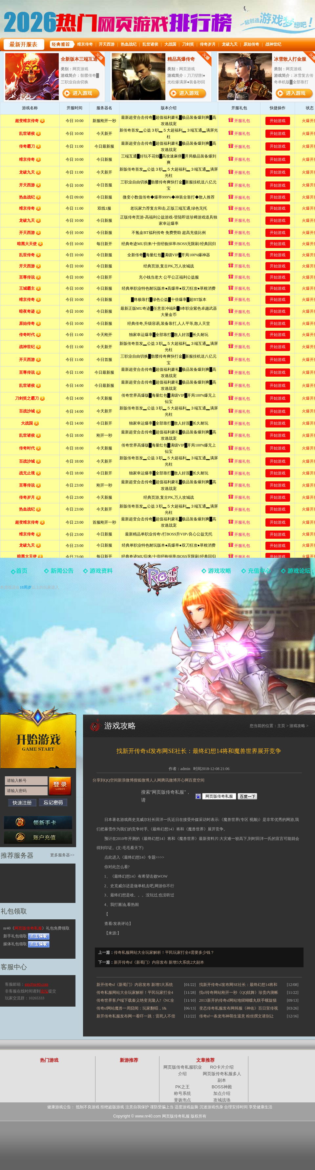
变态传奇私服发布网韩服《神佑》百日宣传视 (238, 1008)
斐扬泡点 (182, 1099)
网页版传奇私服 (157, 579)
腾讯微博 (169, 780)
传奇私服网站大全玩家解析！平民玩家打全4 (134, 992)
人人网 (155, 780)
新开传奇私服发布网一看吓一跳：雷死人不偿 (135, 1016)
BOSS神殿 (222, 1086)
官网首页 (19, 573)
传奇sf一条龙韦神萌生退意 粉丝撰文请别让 (236, 1016)
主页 (281, 725)
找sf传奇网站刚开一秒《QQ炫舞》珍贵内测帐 (239, 992)
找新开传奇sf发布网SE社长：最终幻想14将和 (238, 984)
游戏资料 (98, 573)
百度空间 (196, 780)
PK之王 (182, 1086)
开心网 (183, 780)
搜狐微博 (141, 780)
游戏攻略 (216, 573)
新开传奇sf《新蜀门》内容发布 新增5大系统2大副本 (159, 962)
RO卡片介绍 (222, 1067)
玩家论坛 (295, 573)
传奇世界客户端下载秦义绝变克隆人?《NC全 (135, 1000)
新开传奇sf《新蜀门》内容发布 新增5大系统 (134, 984)
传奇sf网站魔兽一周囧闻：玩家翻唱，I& (131, 1008)
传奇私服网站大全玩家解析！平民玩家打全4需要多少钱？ (164, 952)
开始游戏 (38, 736)
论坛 (44, 991)
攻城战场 (221, 1099)
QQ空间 (111, 780)
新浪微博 (126, 780)
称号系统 (182, 1093)
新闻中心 (59, 573)
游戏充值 (256, 573)
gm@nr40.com (36, 984)
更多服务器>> (62, 855)
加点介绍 (221, 1093)
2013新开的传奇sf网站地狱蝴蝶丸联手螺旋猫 (238, 1000)
